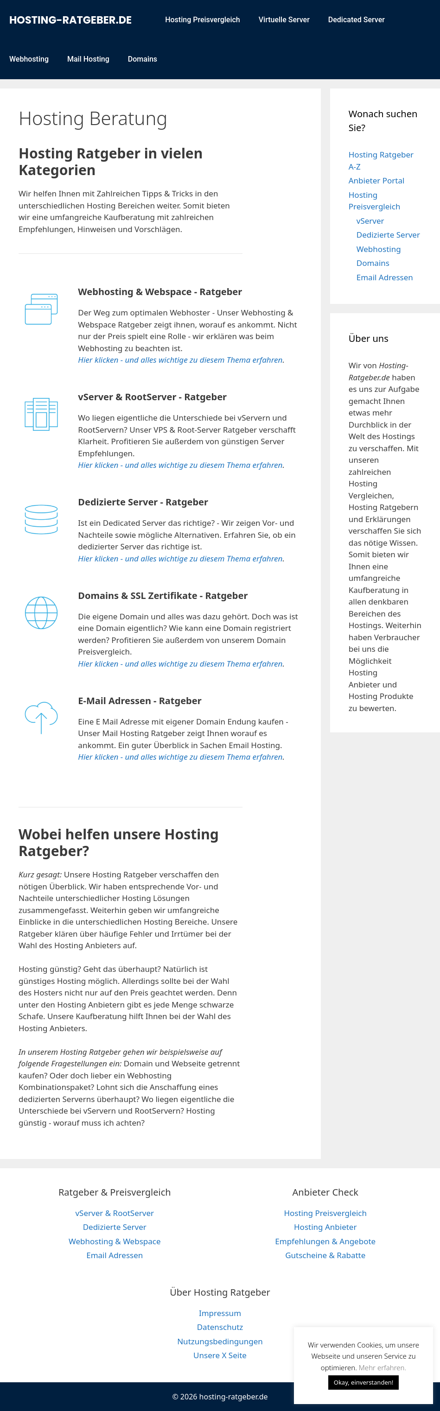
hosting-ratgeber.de (70, 20)
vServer (370, 220)
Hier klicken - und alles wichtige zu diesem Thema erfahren (180, 359)
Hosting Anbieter (325, 1227)
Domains (142, 59)
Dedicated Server (356, 19)
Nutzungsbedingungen (220, 1341)
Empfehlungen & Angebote (325, 1241)
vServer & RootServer (114, 1213)
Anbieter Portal (377, 180)
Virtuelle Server (284, 19)
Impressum (220, 1313)
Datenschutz (220, 1327)
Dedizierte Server (388, 234)
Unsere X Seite (220, 1355)
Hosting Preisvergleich (202, 19)
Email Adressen (385, 277)
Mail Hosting (88, 59)
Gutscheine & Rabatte (325, 1255)
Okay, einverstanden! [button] (364, 1382)
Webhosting (29, 59)
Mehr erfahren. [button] (382, 1367)
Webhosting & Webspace (115, 1241)
